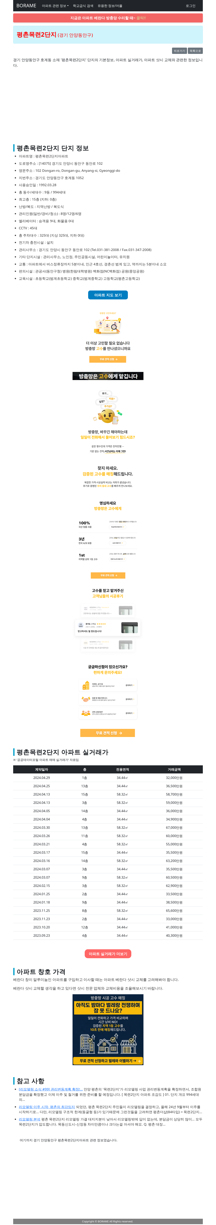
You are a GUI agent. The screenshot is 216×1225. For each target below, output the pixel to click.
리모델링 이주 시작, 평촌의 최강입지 (47, 1106)
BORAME (26, 5)
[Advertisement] (108, 107)
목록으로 (195, 51)
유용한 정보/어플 (110, 5)
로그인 (191, 5)
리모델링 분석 (29, 1119)
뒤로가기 (179, 51)
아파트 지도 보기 (108, 295)
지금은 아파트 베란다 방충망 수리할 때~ (108, 17)
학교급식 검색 (83, 5)
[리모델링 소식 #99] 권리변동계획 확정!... (51, 1089)
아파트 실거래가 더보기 (108, 953)
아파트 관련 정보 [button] (54, 5)
